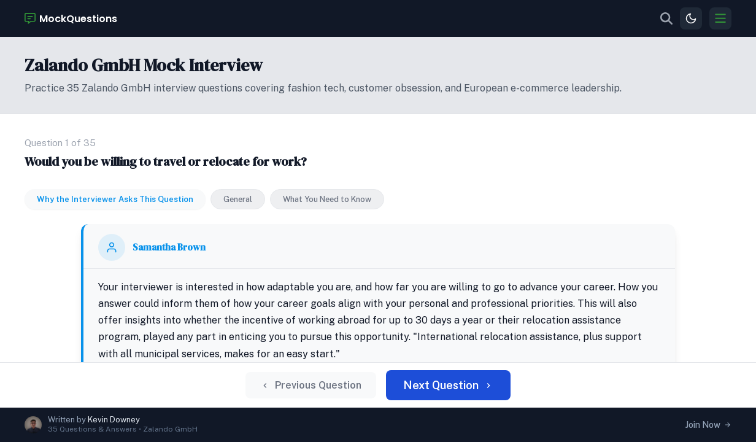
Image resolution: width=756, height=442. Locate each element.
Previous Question (320, 390)
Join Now (708, 425)
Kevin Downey (114, 419)
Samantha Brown (208, 202)
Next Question (440, 389)
